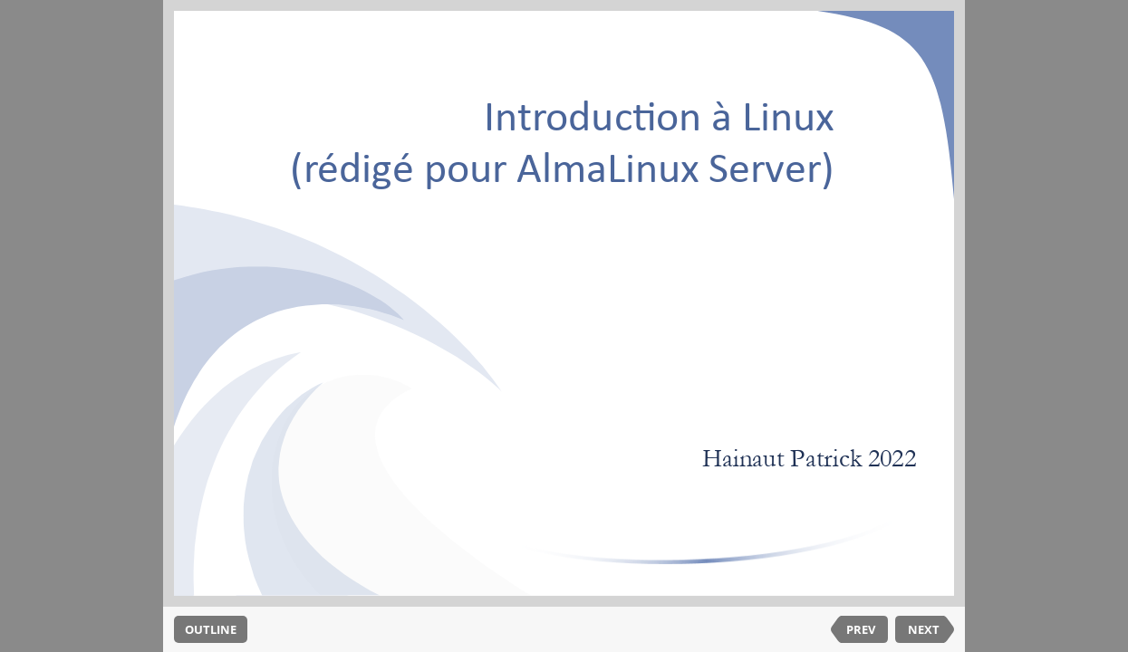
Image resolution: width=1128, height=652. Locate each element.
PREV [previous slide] (860, 629)
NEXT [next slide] (924, 629)
